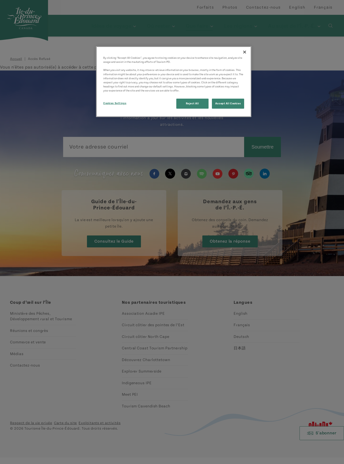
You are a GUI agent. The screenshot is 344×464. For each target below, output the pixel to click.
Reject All (192, 103)
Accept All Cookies (228, 103)
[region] (173, 81)
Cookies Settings (114, 103)
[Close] (244, 52)
